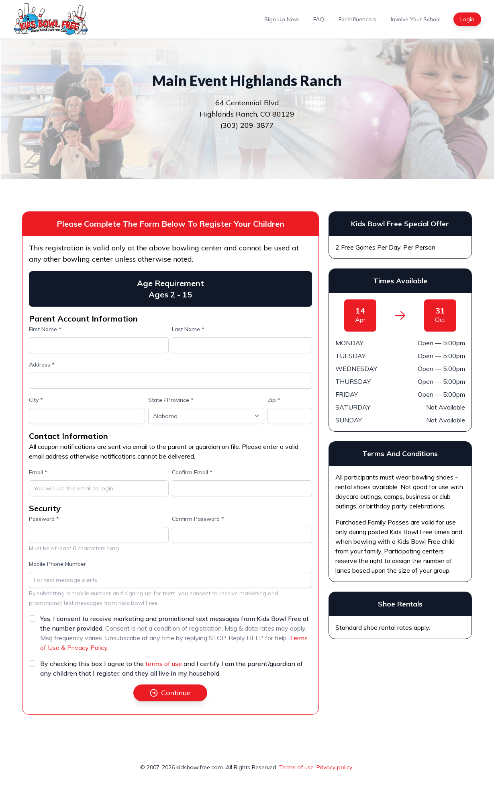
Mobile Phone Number (57, 564)
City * (36, 400)
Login (467, 19)
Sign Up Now (281, 19)
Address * (42, 364)
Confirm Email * (192, 472)
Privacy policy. (334, 767)
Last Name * (188, 329)
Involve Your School (416, 19)
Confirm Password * (198, 518)
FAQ (318, 19)
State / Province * (171, 400)
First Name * (45, 329)
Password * (44, 518)
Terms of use (296, 767)
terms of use (163, 664)
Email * (38, 472)
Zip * (273, 400)
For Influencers (357, 19)
